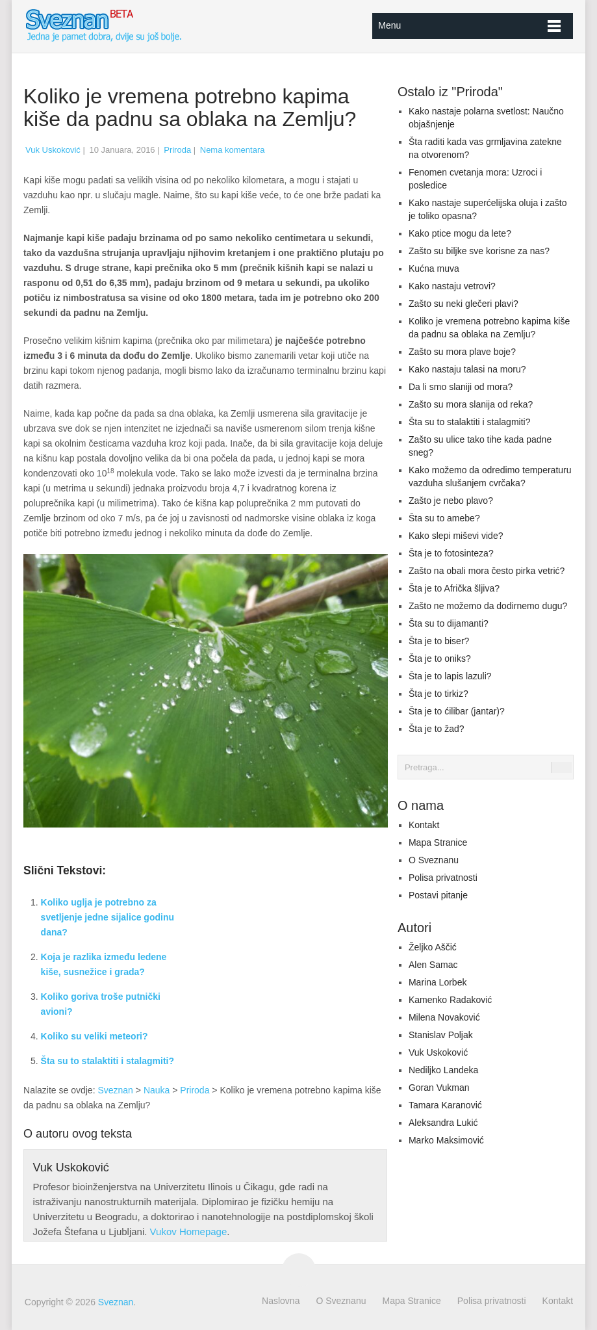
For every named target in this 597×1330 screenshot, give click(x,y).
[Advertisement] (298, 958)
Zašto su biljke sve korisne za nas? (479, 251)
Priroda (177, 150)
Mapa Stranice (438, 842)
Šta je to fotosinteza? (451, 553)
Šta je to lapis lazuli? (450, 676)
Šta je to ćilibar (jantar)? (457, 711)
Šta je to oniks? (440, 658)
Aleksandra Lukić (443, 1122)
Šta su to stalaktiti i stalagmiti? (107, 1061)
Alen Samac (433, 964)
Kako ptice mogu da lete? (460, 233)
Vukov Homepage (188, 1231)
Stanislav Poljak (441, 1035)
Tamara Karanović (445, 1105)
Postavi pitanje (438, 895)
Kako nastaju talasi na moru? (467, 369)
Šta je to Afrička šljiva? (454, 588)
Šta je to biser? (439, 641)
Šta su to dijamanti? (449, 623)
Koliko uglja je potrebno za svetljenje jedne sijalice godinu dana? (107, 917)
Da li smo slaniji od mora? (461, 387)
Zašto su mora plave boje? (462, 351)
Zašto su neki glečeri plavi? (463, 303)
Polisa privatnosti (443, 877)
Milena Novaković (444, 1017)
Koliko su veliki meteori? (94, 1036)
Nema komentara (232, 150)
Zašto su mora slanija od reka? (471, 404)
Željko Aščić (433, 947)
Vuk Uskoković (53, 150)
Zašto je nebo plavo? (451, 500)
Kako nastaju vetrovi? (452, 286)
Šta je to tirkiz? (438, 693)
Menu (389, 25)
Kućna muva (434, 268)
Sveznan (115, 1090)
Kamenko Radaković (450, 1000)
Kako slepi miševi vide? (456, 535)
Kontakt (424, 825)
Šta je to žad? (436, 729)
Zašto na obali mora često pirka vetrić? (487, 571)
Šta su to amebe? (444, 518)
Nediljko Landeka (443, 1070)
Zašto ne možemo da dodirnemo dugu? (488, 606)
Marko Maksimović (446, 1140)
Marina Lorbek (438, 982)
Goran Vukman (439, 1087)
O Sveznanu (434, 860)
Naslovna (280, 1301)
